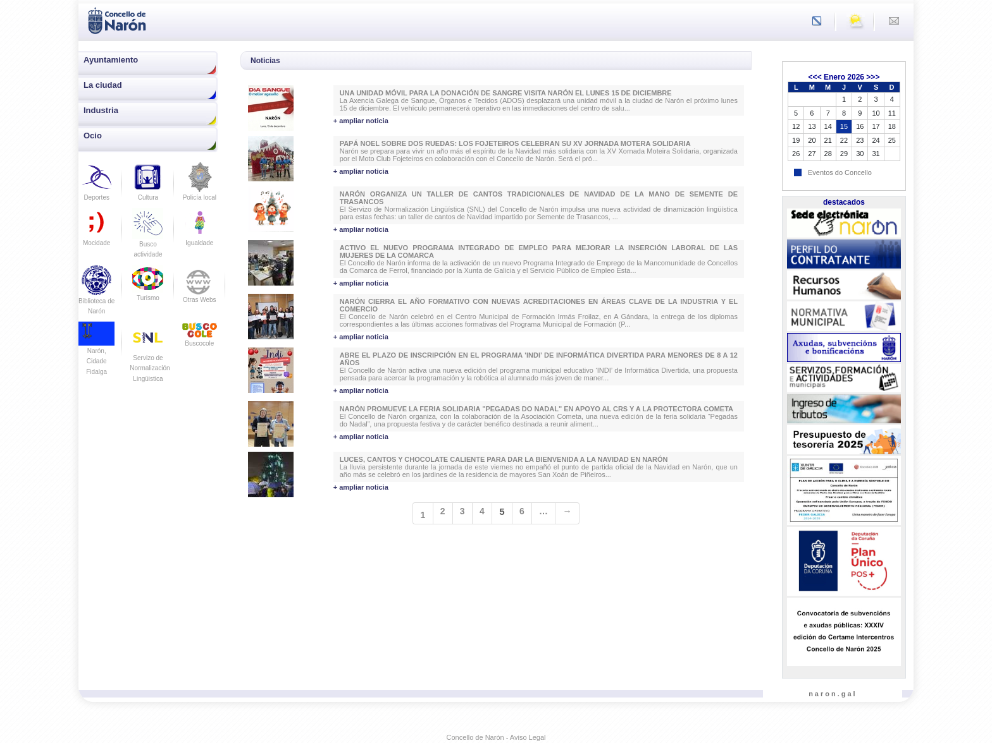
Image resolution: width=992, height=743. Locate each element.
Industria (101, 110)
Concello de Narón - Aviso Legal (496, 737)
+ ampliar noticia (360, 120)
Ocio (93, 135)
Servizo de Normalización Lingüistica (150, 357)
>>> (872, 77)
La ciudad (103, 85)
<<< (815, 77)
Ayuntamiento (111, 59)
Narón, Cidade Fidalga (96, 352)
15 (844, 126)
